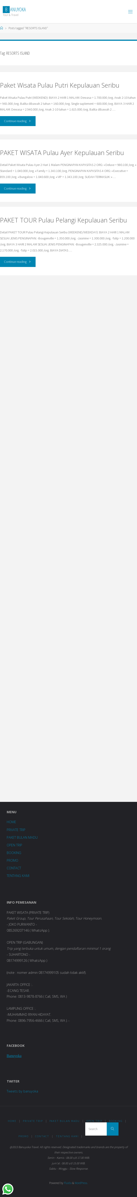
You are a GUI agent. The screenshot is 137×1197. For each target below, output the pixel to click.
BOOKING (14, 853)
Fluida (67, 1183)
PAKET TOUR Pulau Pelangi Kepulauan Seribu (63, 220)
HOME (11, 822)
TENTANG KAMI (18, 875)
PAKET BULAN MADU (22, 837)
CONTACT (14, 868)
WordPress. (81, 1183)
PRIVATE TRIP (16, 830)
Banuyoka (14, 1056)
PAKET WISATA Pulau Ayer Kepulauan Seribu (62, 152)
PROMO (12, 860)
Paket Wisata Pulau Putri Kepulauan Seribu (59, 85)
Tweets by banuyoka (22, 1091)
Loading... (68, 537)
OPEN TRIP (14, 845)
